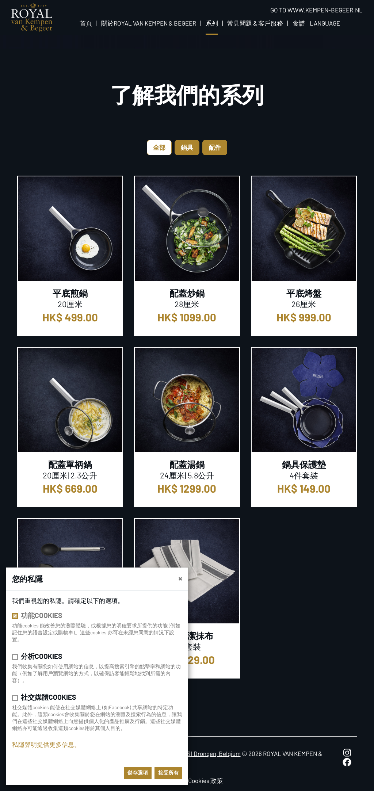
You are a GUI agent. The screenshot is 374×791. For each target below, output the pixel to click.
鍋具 (187, 147)
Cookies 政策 (205, 780)
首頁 (86, 23)
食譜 (299, 23)
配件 (215, 147)
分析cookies (41, 656)
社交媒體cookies (48, 697)
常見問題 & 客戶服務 (255, 23)
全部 (159, 147)
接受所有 (168, 772)
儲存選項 (137, 772)
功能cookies (41, 615)
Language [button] (325, 23)
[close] (180, 578)
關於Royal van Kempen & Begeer (148, 23)
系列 (212, 23)
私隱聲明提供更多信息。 (46, 744)
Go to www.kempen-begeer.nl (316, 10)
